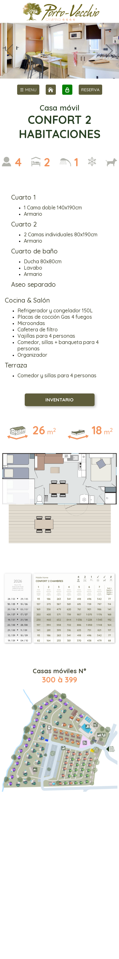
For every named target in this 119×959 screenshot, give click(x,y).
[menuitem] (28, 89)
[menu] (28, 89)
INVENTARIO (59, 400)
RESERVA (90, 89)
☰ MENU (28, 89)
